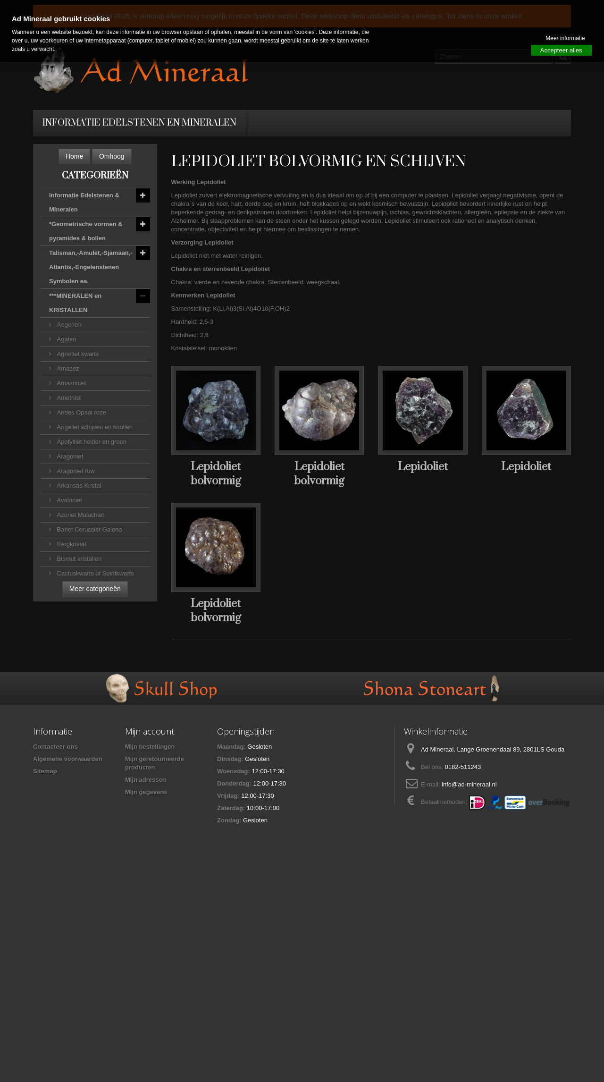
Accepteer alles (561, 50)
